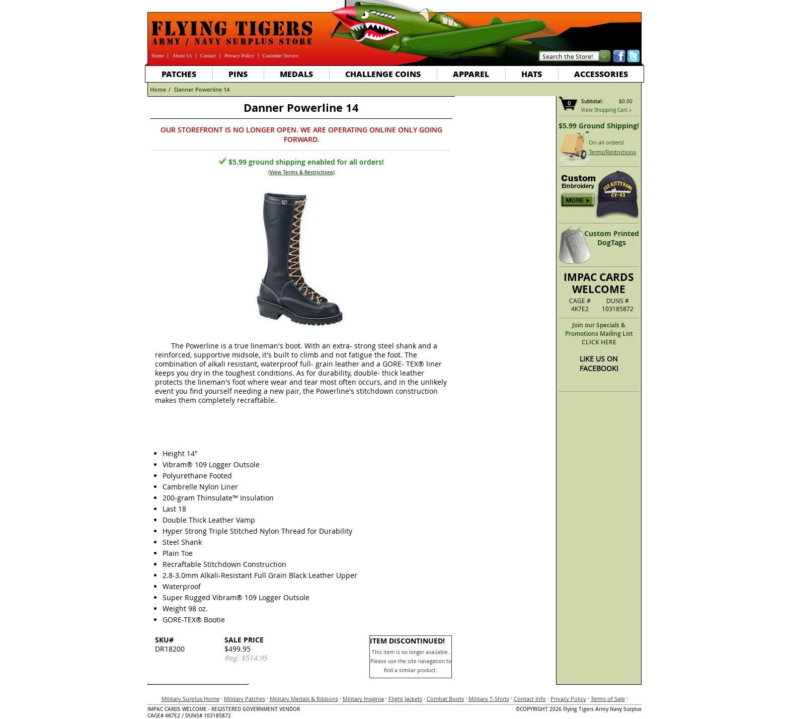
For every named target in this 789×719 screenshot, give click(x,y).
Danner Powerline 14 (201, 89)
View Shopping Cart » (606, 110)
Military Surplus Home (190, 698)
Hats (531, 74)
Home (157, 55)
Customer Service (280, 55)
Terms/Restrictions (612, 152)
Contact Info (530, 698)
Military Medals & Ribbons (304, 698)
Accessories (601, 74)
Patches (179, 74)
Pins (238, 74)
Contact (208, 55)
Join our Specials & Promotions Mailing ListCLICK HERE (599, 333)
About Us (182, 55)
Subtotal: (592, 101)
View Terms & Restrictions (301, 172)
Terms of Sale (608, 698)
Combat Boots (445, 698)
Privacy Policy (239, 55)
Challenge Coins (383, 74)
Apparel (471, 74)
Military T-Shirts (488, 698)
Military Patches (244, 698)
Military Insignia (363, 698)
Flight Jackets (405, 698)
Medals (296, 74)
